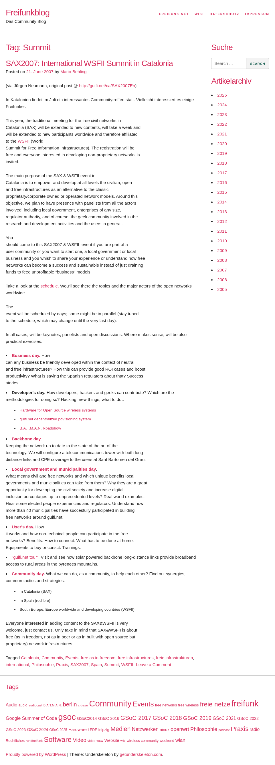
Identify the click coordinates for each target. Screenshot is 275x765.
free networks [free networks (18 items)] (166, 705)
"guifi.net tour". (25, 557)
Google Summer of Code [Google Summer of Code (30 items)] (31, 718)
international (17, 664)
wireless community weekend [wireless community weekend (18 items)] (150, 740)
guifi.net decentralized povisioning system (55, 419)
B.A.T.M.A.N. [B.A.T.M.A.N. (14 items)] (52, 705)
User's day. (23, 526)
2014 (222, 201)
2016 (222, 182)
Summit (111, 664)
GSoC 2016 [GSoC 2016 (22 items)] (108, 718)
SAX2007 (79, 664)
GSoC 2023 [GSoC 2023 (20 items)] (16, 730)
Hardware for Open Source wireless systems (58, 410)
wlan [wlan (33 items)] (180, 740)
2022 (222, 124)
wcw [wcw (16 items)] (99, 741)
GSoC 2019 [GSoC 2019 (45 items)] (197, 718)
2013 (222, 211)
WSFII (24, 141)
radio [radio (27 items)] (255, 729)
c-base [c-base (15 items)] (83, 705)
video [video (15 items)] (91, 740)
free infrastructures (136, 657)
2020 (222, 143)
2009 (222, 250)
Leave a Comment (153, 664)
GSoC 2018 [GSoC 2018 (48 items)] (167, 718)
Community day (27, 573)
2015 (222, 192)
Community (52, 657)
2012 (222, 221)
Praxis (62, 664)
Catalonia (30, 657)
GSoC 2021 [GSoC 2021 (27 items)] (224, 718)
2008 (222, 260)
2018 (222, 163)
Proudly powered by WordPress (36, 754)
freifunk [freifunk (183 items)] (245, 703)
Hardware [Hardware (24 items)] (77, 729)
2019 (222, 153)
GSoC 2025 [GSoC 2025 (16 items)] (58, 730)
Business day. (26, 355)
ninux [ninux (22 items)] (164, 729)
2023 (222, 114)
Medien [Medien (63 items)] (120, 729)
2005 (222, 289)
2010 (222, 240)
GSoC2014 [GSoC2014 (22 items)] (87, 718)
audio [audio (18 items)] (22, 705)
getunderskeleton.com (141, 754)
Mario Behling (73, 71)
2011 (222, 231)
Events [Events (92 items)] (143, 704)
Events (71, 657)
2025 (222, 95)
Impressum (257, 14)
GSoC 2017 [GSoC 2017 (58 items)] (136, 717)
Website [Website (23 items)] (111, 740)
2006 (222, 279)
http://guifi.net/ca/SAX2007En (107, 85)
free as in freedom (98, 657)
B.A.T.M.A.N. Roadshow (40, 428)
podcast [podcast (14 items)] (224, 730)
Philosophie (42, 664)
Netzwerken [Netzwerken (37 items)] (145, 729)
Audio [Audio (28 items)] (11, 704)
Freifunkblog (28, 12)
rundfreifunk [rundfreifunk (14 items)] (34, 740)
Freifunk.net (174, 14)
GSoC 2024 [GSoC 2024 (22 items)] (37, 729)
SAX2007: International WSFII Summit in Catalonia (89, 63)
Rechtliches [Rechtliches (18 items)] (15, 740)
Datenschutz (225, 14)
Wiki (199, 14)
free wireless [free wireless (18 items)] (188, 705)
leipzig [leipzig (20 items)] (103, 730)
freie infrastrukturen (174, 657)
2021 (222, 133)
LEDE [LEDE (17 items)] (92, 730)
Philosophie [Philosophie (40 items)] (203, 729)
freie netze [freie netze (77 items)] (215, 704)
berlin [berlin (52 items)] (70, 704)
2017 (222, 172)
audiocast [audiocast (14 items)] (35, 705)
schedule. (50, 285)
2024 (222, 104)
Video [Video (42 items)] (79, 740)
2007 (222, 269)
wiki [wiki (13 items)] (123, 740)
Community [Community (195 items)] (110, 703)
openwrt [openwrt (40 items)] (180, 729)
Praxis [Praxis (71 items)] (239, 728)
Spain (96, 664)
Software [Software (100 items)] (58, 739)
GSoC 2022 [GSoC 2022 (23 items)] (248, 718)
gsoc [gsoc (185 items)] (67, 717)
